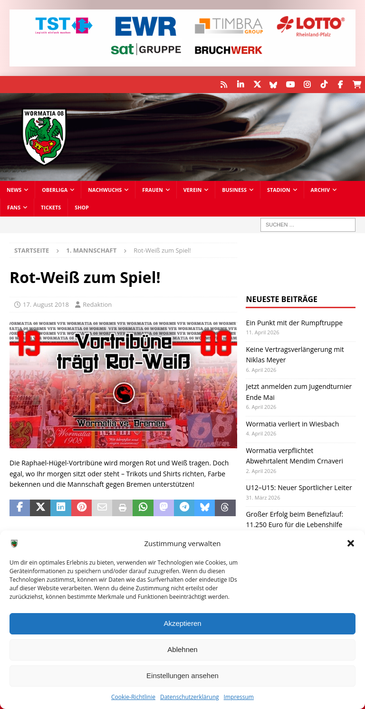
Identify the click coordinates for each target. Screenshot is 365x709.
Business (234, 189)
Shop (82, 207)
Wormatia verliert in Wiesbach (292, 423)
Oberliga (54, 189)
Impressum (239, 697)
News (14, 189)
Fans (13, 207)
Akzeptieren (182, 623)
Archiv (320, 189)
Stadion (278, 189)
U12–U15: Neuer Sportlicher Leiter (299, 487)
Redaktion (97, 304)
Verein (192, 189)
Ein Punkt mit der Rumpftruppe (294, 322)
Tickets (51, 207)
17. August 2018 (46, 304)
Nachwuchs (105, 189)
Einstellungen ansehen (182, 675)
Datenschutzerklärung (189, 697)
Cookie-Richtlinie (133, 697)
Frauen (152, 189)
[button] (350, 543)
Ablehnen (182, 649)
